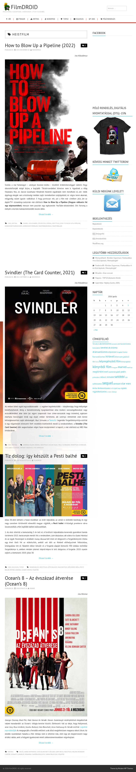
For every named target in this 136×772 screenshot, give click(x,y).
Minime (32, 588)
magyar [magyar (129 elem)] (114, 367)
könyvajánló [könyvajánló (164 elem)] (125, 361)
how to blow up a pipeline (70, 223)
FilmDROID (20, 7)
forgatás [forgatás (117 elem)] (119, 352)
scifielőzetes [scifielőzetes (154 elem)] (97, 384)
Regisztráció (97, 224)
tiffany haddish (26, 448)
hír (8, 19)
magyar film (62, 567)
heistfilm (55, 223)
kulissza (78, 19)
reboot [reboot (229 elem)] (103, 377)
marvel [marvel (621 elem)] (122, 367)
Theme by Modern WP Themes (121, 768)
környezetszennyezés (13, 226)
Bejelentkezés (98, 229)
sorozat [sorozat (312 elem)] (117, 383)
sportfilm (74, 445)
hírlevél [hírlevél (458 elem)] (110, 356)
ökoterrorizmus (45, 226)
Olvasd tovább (46, 214)
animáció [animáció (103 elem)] (114, 344)
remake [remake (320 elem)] (110, 376)
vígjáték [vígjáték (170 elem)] (123, 388)
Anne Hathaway (30, 752)
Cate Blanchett (43, 752)
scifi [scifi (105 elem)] (126, 377)
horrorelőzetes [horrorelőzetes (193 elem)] (99, 357)
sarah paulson (51, 754)
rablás (21, 754)
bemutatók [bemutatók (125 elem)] (96, 348)
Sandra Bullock (38, 754)
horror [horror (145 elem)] (125, 352)
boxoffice (49, 19)
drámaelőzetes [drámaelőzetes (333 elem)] (100, 351)
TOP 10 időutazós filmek (111, 278)
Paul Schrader (64, 445)
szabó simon (27, 570)
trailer (20, 19)
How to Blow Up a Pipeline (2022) (40, 45)
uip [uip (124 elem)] (119, 388)
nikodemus (36, 50)
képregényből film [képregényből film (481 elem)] (110, 361)
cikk (92, 19)
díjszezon (42, 223)
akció (21, 752)
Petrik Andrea (15, 570)
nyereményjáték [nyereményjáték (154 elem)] (114, 372)
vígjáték (35, 570)
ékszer (52, 752)
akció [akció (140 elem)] (97, 344)
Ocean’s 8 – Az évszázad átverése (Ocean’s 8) (39, 581)
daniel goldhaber (30, 223)
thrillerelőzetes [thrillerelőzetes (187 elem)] (104, 388)
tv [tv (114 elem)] (111, 388)
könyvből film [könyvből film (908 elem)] (102, 367)
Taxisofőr (53, 420)
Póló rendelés (107, 19)
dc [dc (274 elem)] (110, 347)
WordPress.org (98, 243)
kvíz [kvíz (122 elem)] (97, 362)
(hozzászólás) (99, 238)
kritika (34, 19)
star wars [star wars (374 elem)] (126, 383)
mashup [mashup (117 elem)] (129, 367)
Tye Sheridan (38, 448)
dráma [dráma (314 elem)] (114, 347)
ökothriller (57, 226)
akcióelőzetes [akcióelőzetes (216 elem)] (105, 343)
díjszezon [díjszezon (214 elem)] (112, 352)
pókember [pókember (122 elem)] (96, 377)
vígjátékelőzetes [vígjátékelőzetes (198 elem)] (100, 391)
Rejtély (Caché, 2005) (112, 283)
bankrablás (34, 567)
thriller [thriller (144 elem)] (95, 388)
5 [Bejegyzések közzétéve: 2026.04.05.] (128, 305)
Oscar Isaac (53, 445)
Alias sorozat (108, 273)
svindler (82, 445)
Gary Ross (59, 752)
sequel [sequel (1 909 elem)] (107, 382)
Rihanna (28, 754)
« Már (96, 330)
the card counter (12, 448)
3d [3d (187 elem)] (94, 344)
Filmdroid (37, 460)
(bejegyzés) (98, 234)
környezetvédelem (30, 226)
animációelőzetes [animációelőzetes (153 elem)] (124, 344)
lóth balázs (52, 567)
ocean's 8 (14, 754)
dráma (48, 223)
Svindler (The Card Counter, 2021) (40, 272)
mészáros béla (73, 567)
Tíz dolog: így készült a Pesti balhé (41, 456)
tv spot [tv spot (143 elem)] (114, 388)
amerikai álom (28, 445)
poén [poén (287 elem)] (123, 371)
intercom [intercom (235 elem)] (119, 356)
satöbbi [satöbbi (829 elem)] (119, 377)
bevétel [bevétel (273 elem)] (104, 347)
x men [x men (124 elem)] (109, 392)
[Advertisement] (46, 250)
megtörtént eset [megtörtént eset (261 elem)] (100, 371)
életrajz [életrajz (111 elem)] (114, 392)
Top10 (64, 19)
